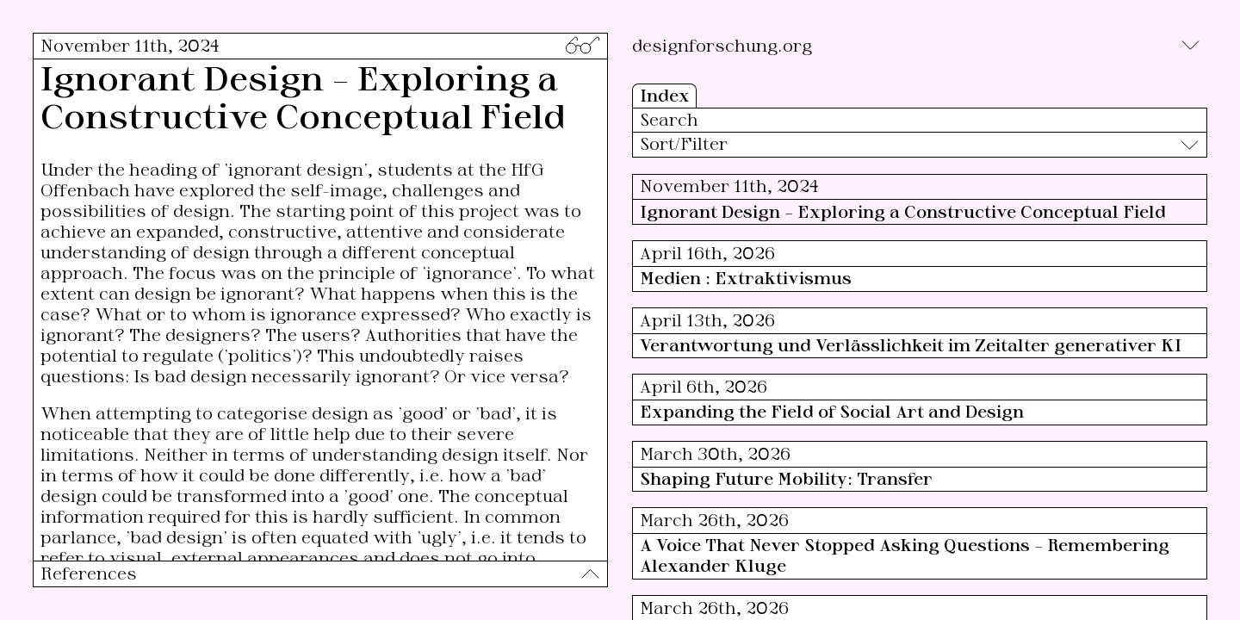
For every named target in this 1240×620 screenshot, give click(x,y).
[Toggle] (1190, 45)
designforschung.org (722, 45)
